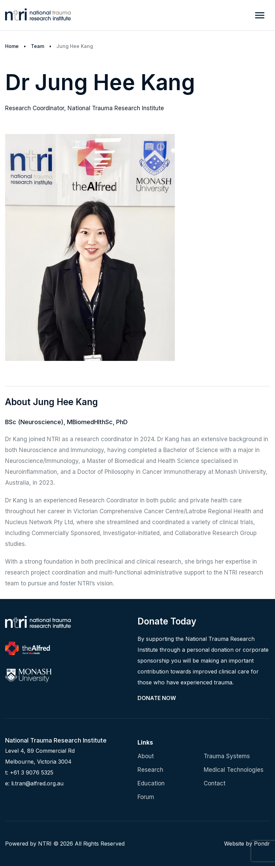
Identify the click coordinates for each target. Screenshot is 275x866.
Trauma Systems (227, 756)
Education (151, 783)
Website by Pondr (247, 843)
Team (37, 46)
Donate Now (157, 698)
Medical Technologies (233, 769)
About (146, 756)
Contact (214, 783)
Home (12, 46)
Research (150, 769)
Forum (146, 797)
